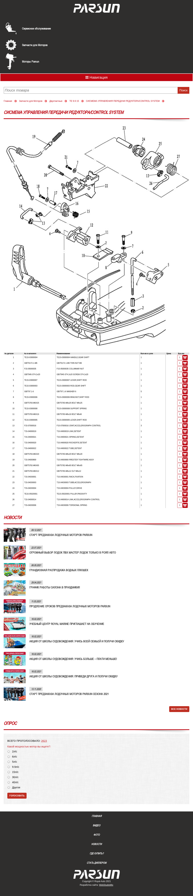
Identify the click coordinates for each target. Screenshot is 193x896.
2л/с (14, 751)
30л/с (15, 777)
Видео (96, 825)
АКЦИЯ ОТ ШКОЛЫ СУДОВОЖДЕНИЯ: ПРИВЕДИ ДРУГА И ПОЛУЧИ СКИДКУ (73, 676)
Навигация (96, 77)
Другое (16, 787)
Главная (8, 101)
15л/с (15, 772)
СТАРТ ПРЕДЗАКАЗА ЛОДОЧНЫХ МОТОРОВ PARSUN (60, 534)
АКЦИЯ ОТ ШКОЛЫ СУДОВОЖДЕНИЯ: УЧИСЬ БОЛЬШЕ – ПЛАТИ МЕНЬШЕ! (73, 658)
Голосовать (17, 795)
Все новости (179, 709)
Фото (96, 834)
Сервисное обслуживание (36, 28)
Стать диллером (96, 862)
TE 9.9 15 (74, 101)
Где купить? (97, 853)
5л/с (14, 761)
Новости (96, 844)
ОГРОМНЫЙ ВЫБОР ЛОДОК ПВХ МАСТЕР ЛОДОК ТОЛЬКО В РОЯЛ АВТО (72, 552)
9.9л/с (15, 767)
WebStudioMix (106, 885)
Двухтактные (55, 101)
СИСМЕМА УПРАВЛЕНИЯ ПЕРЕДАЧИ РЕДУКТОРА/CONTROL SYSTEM (123, 101)
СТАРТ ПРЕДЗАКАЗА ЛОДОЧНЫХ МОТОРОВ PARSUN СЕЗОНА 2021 (69, 694)
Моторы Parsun (30, 61)
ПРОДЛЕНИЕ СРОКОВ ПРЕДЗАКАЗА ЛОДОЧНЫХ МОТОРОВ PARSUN (69, 606)
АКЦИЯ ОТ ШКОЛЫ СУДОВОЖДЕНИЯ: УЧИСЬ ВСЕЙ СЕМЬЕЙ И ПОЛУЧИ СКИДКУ (76, 641)
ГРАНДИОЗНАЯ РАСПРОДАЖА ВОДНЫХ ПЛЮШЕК (58, 570)
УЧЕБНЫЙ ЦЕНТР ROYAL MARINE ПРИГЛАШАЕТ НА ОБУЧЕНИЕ (66, 623)
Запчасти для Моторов (34, 45)
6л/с (14, 756)
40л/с (15, 782)
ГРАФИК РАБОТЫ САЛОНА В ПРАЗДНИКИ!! (54, 587)
